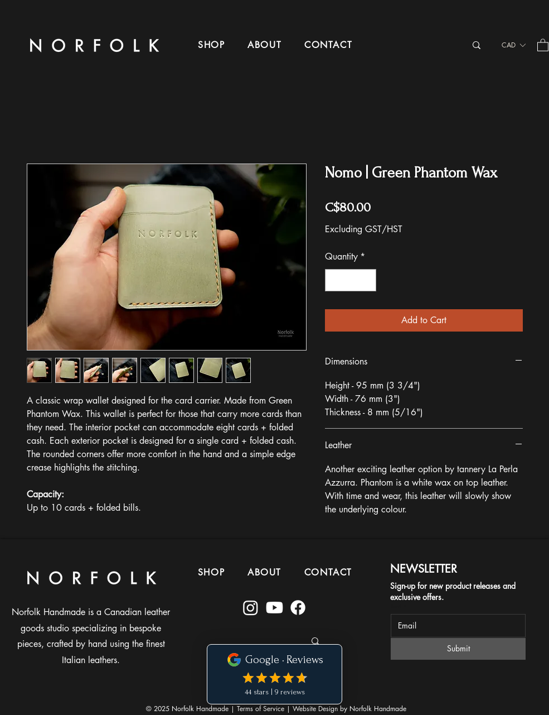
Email (398, 607)
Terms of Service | (265, 708)
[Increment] (367, 280)
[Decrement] (334, 280)
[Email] (454, 626)
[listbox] (513, 45)
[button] (211, 44)
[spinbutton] (350, 280)
